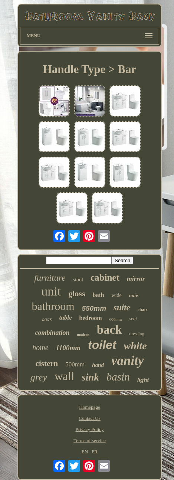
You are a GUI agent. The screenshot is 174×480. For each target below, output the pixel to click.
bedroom (90, 318)
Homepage (89, 407)
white (135, 346)
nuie (133, 295)
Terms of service (89, 440)
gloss (76, 293)
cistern (47, 363)
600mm (115, 319)
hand (98, 365)
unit (51, 291)
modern (83, 335)
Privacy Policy (89, 429)
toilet (102, 345)
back (109, 329)
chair (143, 309)
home (40, 347)
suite (122, 307)
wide (117, 295)
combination (52, 332)
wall (64, 376)
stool (78, 280)
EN (85, 451)
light (143, 380)
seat (133, 318)
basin (118, 377)
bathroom (53, 306)
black (47, 319)
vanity (127, 360)
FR (95, 451)
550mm (94, 308)
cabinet (105, 277)
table (65, 317)
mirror (136, 279)
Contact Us (89, 418)
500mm (75, 364)
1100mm (68, 348)
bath (98, 295)
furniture (49, 278)
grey (38, 377)
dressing (136, 333)
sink (90, 377)
